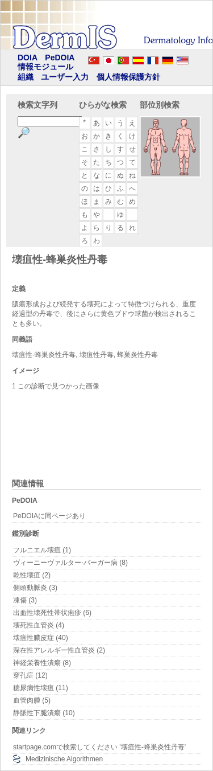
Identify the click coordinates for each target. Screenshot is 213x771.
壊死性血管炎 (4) (38, 625)
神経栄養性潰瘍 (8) (42, 663)
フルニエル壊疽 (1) (42, 550)
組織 (26, 76)
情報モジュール (45, 66)
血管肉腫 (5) (32, 700)
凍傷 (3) (25, 600)
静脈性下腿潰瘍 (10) (44, 713)
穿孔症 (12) (30, 675)
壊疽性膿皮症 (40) (40, 638)
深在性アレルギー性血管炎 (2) (59, 650)
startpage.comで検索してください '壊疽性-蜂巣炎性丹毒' (99, 747)
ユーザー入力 (65, 76)
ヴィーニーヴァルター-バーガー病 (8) (70, 563)
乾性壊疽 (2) (32, 575)
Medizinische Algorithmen (64, 759)
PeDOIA (59, 57)
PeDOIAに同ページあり (49, 516)
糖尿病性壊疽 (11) (40, 688)
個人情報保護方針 (128, 76)
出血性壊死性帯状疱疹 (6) (52, 613)
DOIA (27, 57)
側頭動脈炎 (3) (35, 588)
